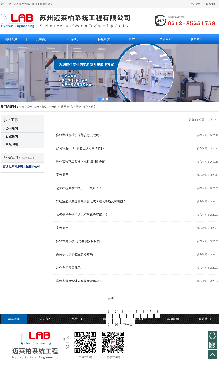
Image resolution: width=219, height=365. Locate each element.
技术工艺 (141, 319)
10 (116, 324)
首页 (111, 298)
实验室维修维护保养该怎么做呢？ (79, 135)
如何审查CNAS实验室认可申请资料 (80, 148)
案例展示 (62, 175)
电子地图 (196, 3)
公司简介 (46, 319)
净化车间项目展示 (68, 267)
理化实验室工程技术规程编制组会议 (80, 161)
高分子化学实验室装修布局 (74, 254)
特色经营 (109, 319)
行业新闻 (12, 136)
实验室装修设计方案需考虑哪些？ (79, 281)
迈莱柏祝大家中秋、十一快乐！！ (79, 188)
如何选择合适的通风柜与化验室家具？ (82, 214)
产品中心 (77, 319)
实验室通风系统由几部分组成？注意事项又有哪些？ (91, 201)
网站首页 (14, 319)
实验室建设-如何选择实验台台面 (78, 241)
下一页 (128, 324)
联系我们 (211, 3)
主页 (210, 119)
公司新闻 (12, 128)
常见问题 (12, 144)
